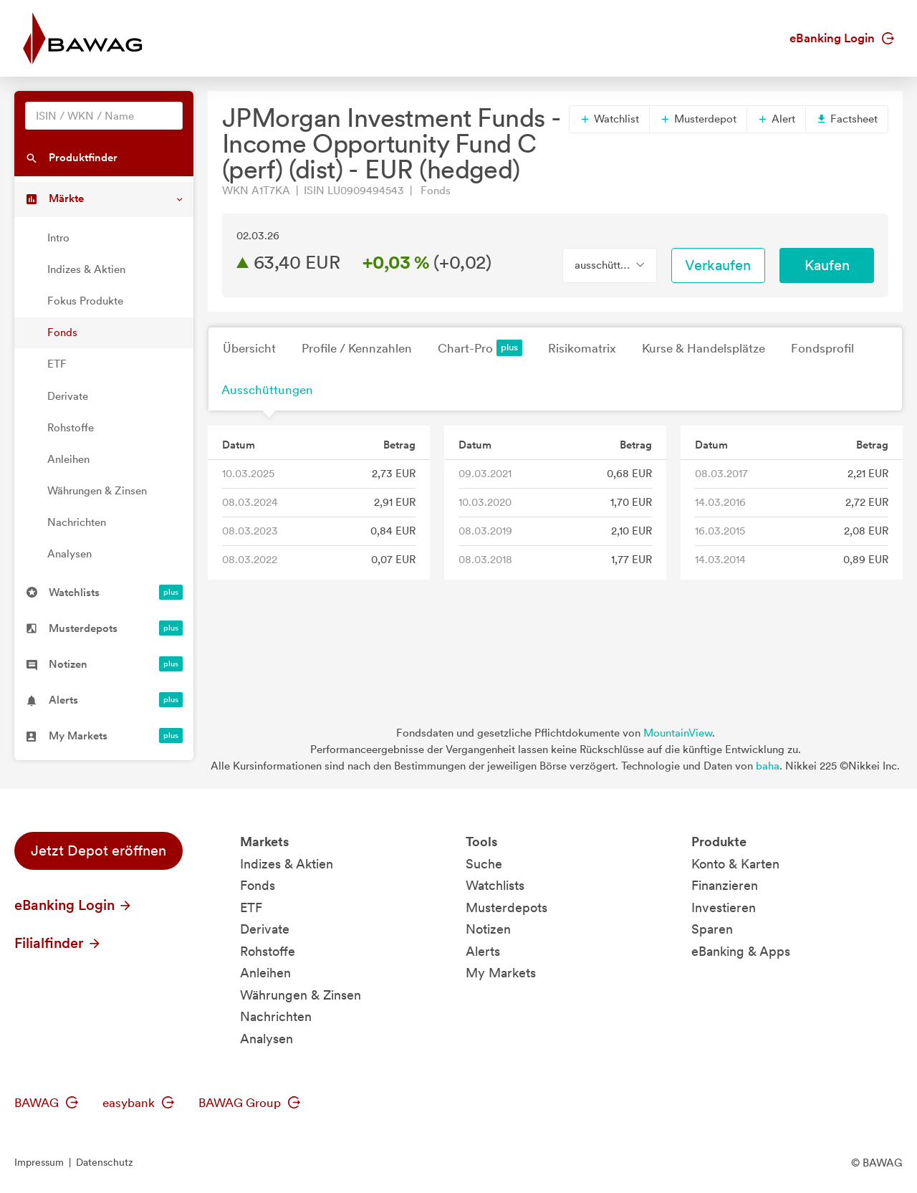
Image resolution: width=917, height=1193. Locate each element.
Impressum (39, 1162)
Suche (484, 863)
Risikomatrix (582, 348)
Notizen (488, 928)
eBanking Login (841, 38)
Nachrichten (76, 522)
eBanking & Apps (740, 951)
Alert (776, 118)
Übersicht (249, 348)
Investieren (723, 907)
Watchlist (609, 118)
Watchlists (495, 885)
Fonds (62, 332)
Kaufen (827, 265)
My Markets (501, 972)
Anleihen (68, 459)
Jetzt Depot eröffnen (98, 850)
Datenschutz (104, 1162)
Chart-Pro (480, 348)
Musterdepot (698, 118)
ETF (57, 364)
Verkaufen (718, 265)
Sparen (712, 928)
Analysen (69, 553)
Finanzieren (724, 885)
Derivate (67, 396)
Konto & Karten (735, 863)
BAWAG (46, 1103)
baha (767, 766)
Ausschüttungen (267, 390)
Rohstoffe (70, 427)
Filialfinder (58, 943)
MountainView (677, 733)
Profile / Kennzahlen (357, 348)
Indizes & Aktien (86, 269)
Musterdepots (506, 907)
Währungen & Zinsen (97, 490)
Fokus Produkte (85, 300)
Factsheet (847, 118)
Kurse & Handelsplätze (703, 348)
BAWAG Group (249, 1103)
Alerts (483, 951)
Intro (58, 237)
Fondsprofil (822, 348)
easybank (138, 1103)
